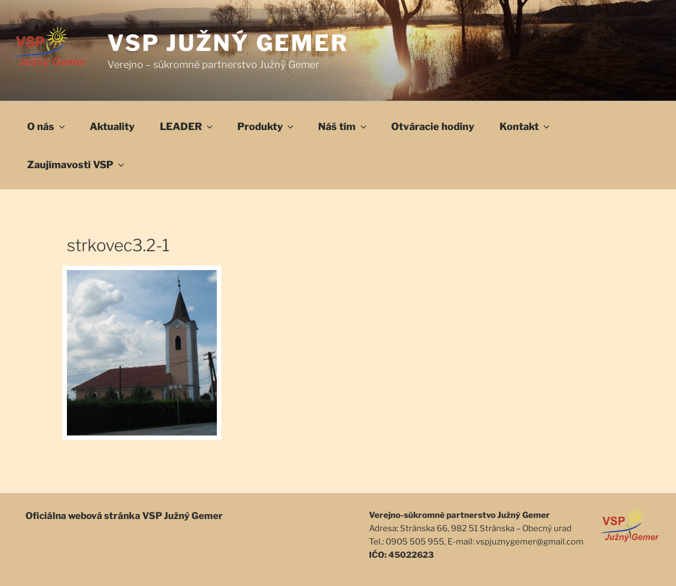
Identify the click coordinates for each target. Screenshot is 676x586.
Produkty (266, 126)
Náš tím (343, 126)
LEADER (187, 126)
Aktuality (112, 126)
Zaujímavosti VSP (76, 164)
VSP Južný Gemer (228, 42)
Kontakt (526, 126)
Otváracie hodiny (432, 126)
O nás (47, 126)
